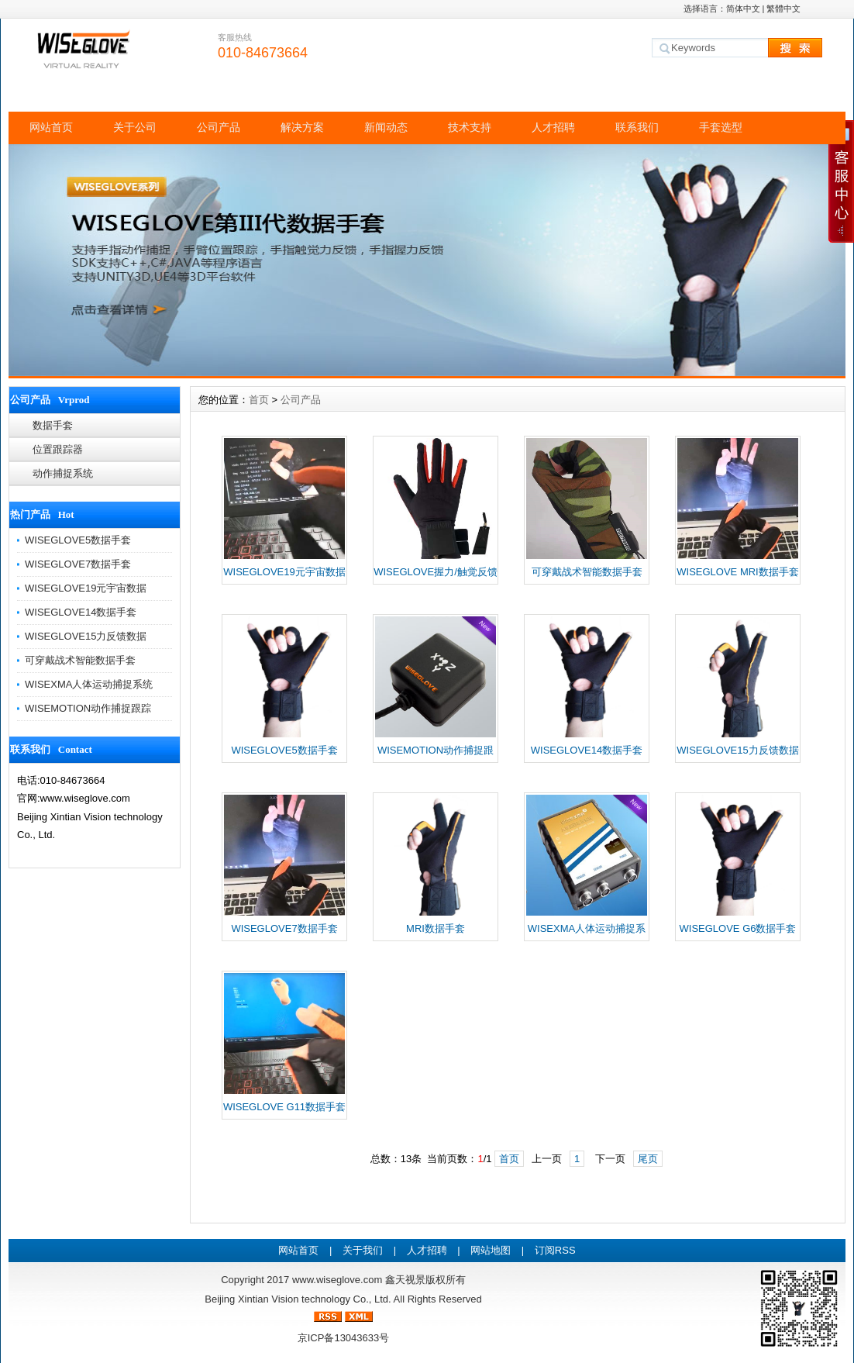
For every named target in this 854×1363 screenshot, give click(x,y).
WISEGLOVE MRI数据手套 (737, 572)
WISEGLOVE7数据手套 (78, 564)
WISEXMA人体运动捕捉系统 (89, 684)
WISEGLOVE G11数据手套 (284, 1107)
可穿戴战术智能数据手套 (80, 660)
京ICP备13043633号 (344, 1338)
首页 (259, 399)
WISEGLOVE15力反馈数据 (85, 636)
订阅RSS (555, 1250)
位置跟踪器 (58, 449)
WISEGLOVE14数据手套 (80, 612)
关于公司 (135, 127)
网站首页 (51, 127)
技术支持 (469, 127)
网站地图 (490, 1250)
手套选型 (720, 127)
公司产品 (218, 127)
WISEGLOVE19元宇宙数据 (85, 588)
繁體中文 (783, 8)
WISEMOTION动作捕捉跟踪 (88, 708)
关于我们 (363, 1250)
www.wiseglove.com (337, 1279)
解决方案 (302, 127)
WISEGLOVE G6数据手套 (738, 928)
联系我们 (637, 127)
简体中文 (743, 8)
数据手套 (53, 425)
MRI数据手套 (435, 928)
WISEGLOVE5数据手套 (78, 540)
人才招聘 (553, 127)
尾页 (648, 1159)
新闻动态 (386, 127)
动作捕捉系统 (63, 473)
